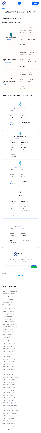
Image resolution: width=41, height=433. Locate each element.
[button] (19, 3)
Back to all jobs (6, 8)
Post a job (35, 3)
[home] (4, 3)
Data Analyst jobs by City (8, 429)
